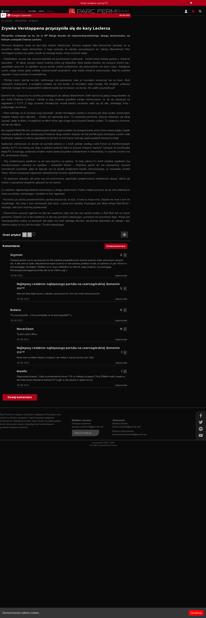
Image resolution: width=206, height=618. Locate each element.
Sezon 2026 (19, 11)
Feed (5, 11)
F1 (3, 101)
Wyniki (32, 11)
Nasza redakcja (83, 604)
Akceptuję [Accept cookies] (196, 613)
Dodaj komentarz (115, 418)
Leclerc (9, 107)
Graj (41, 11)
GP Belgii (33, 107)
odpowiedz (121, 447)
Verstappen (21, 107)
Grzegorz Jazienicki (19, 101)
